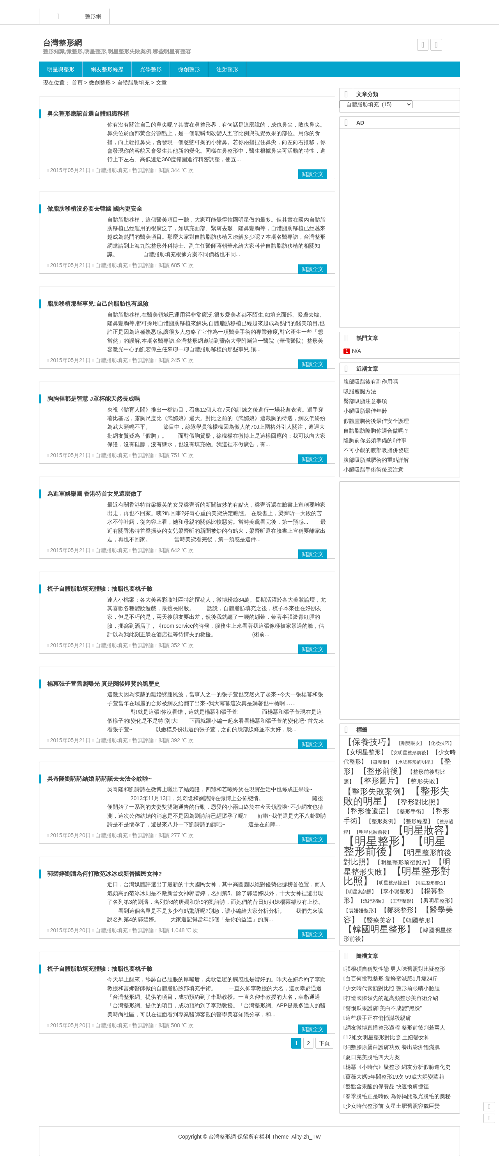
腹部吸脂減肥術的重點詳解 (376, 460)
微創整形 (189, 69)
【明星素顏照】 (359, 891)
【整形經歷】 (416, 821)
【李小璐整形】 (397, 891)
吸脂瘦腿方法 (359, 391)
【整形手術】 (410, 812)
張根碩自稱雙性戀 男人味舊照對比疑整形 (394, 969)
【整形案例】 (382, 821)
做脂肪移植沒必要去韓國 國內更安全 (94, 208)
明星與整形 (60, 69)
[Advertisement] (400, 179)
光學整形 (151, 69)
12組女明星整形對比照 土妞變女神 (386, 1037)
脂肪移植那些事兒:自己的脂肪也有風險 (98, 303)
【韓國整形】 (418, 920)
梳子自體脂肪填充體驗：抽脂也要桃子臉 (99, 588)
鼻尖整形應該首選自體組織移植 (88, 113)
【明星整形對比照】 (396, 876)
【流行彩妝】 (372, 900)
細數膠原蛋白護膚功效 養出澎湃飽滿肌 (391, 1047)
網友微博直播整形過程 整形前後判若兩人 (394, 1027)
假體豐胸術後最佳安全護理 (376, 421)
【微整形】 (380, 761)
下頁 (324, 1043)
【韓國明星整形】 (379, 929)
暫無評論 (143, 170)
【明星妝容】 (423, 830)
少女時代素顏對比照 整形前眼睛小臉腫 (391, 988)
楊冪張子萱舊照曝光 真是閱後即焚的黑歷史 (103, 683)
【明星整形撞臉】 (393, 882)
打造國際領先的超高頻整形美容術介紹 (390, 998)
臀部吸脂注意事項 (365, 401)
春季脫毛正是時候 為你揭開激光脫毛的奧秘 (397, 1096)
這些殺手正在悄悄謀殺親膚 (377, 1018)
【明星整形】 (377, 840)
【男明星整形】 (437, 901)
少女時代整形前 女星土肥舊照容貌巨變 (391, 1106)
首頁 (77, 82)
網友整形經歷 (107, 69)
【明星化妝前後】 (373, 832)
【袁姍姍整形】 (361, 911)
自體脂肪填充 (133, 82)
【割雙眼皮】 (410, 743)
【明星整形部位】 (430, 882)
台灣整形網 (62, 43)
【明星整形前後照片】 (404, 862)
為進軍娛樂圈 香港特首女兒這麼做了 (94, 493)
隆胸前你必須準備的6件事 (375, 440)
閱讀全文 (313, 174)
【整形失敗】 (423, 781)
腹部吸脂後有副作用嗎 (370, 381)
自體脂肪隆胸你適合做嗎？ (376, 431)
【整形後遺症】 (368, 811)
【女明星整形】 (365, 751)
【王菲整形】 (402, 900)
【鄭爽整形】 (400, 910)
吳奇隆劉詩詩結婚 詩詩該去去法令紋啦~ (99, 778)
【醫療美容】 (379, 920)
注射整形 (227, 69)
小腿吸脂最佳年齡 (365, 411)
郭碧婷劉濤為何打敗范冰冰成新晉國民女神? (104, 873)
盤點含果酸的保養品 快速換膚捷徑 (386, 1086)
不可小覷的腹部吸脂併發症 (376, 450)
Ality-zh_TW (305, 1137)
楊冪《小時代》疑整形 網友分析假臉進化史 (397, 1067)
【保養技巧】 (369, 742)
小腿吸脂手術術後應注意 (373, 469)
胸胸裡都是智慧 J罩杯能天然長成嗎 (93, 398)
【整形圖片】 (379, 780)
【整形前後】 (382, 771)
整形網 (93, 16)
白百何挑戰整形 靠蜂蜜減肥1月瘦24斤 (390, 978)
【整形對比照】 (418, 802)
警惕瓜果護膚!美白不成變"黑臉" (382, 1008)
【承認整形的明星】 (414, 761)
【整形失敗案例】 (376, 791)
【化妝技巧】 (440, 743)
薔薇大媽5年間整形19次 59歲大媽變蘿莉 (393, 1077)
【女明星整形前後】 (410, 752)
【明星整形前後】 (394, 846)
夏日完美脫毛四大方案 (371, 1057)
